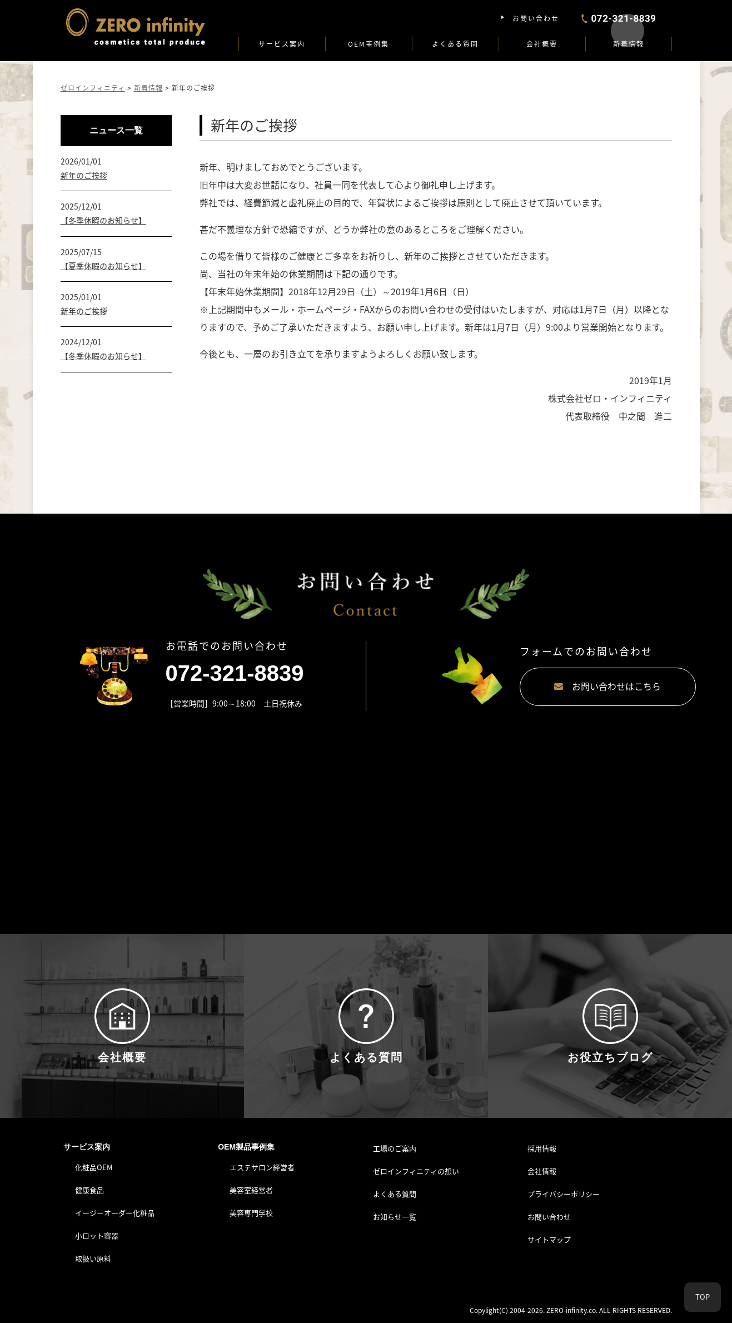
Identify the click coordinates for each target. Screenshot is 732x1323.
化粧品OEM (94, 1169)
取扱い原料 (93, 1260)
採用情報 (541, 1150)
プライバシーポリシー (563, 1196)
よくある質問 (455, 44)
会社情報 (541, 1173)
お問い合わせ (535, 18)
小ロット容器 (96, 1237)
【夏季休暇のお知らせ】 (103, 265)
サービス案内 (281, 44)
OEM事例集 (368, 44)
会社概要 (541, 44)
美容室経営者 (251, 1192)
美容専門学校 (251, 1215)
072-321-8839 (235, 673)
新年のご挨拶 (84, 175)
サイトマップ (549, 1241)
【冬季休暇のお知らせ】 (103, 220)
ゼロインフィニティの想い (416, 1173)
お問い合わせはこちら (563, 686)
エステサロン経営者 (262, 1169)
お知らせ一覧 (394, 1218)
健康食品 (89, 1192)
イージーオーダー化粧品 (115, 1215)
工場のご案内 (394, 1150)
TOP (702, 1297)
